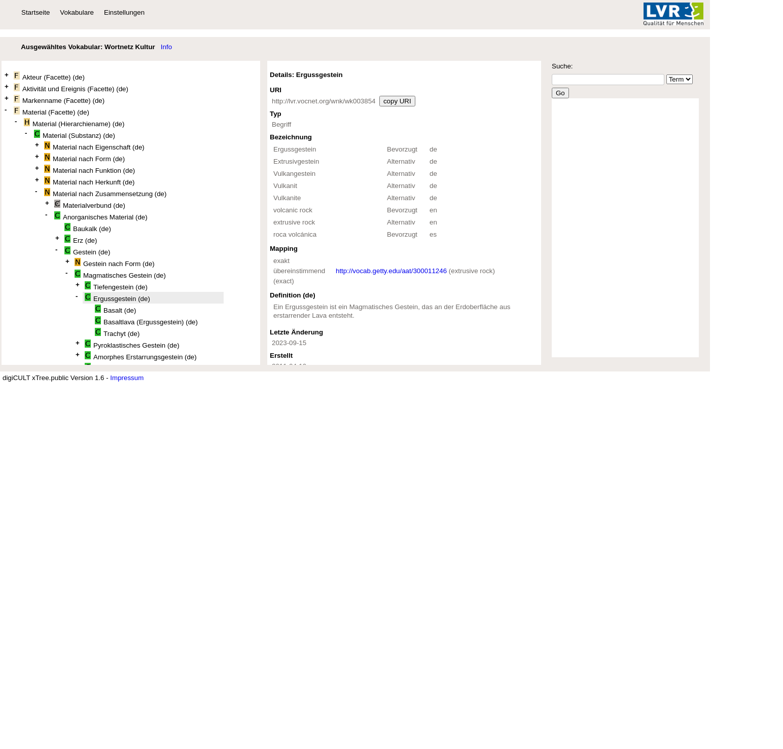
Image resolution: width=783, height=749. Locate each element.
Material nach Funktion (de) (89, 169)
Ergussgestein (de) (117, 298)
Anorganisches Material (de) (101, 216)
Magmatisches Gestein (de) (120, 274)
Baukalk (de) (87, 228)
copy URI (397, 101)
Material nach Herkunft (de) (89, 181)
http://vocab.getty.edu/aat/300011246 (391, 271)
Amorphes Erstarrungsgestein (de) (141, 356)
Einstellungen (124, 12)
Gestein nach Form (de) (115, 263)
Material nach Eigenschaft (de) (94, 146)
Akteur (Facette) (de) (49, 76)
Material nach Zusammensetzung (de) (105, 193)
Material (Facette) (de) (51, 111)
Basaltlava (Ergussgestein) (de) (146, 321)
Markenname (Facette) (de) (59, 99)
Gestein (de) (87, 251)
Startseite (35, 12)
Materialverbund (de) (89, 204)
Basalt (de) (115, 309)
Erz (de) (80, 239)
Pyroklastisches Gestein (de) (132, 344)
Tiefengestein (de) (116, 286)
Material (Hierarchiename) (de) (74, 123)
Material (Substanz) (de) (74, 134)
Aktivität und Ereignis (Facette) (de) (71, 88)
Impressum (127, 378)
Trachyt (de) (117, 333)
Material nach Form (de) (84, 158)
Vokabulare (77, 12)
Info (166, 47)
